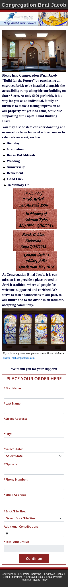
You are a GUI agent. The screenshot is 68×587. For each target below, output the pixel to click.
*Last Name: (12, 403)
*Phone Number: (16, 479)
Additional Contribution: (21, 527)
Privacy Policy (40, 579)
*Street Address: (15, 419)
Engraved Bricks (53, 574)
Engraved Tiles (34, 576)
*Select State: (13, 449)
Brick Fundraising (12, 576)
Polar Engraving (32, 574)
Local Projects (54, 576)
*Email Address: (15, 495)
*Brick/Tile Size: (15, 511)
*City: (8, 434)
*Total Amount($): (16, 542)
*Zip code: (11, 464)
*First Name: (13, 388)
